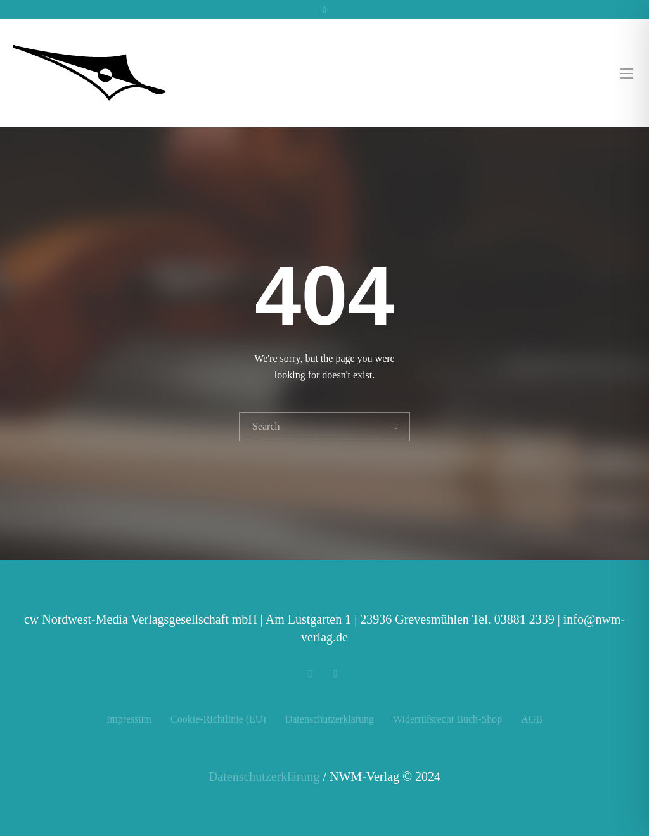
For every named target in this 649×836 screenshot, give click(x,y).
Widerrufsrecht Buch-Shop (447, 719)
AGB (532, 719)
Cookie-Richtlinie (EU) (218, 719)
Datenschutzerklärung (329, 719)
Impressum (128, 719)
